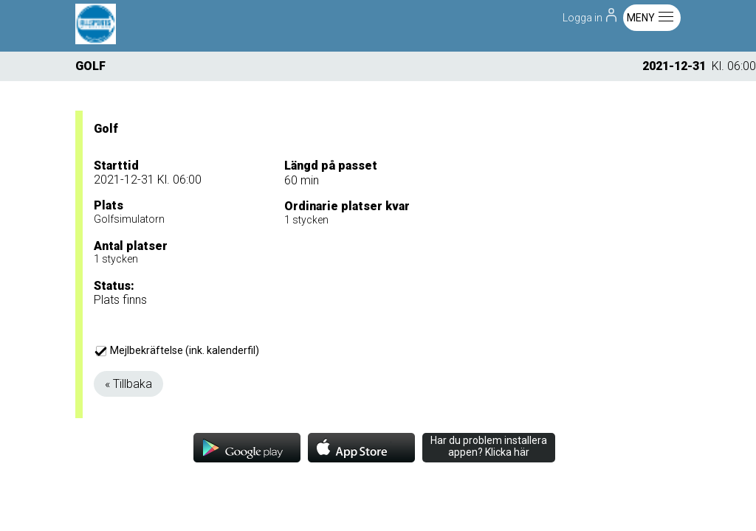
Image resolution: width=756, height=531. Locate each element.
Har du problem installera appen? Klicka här (488, 446)
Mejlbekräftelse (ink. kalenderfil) (177, 350)
